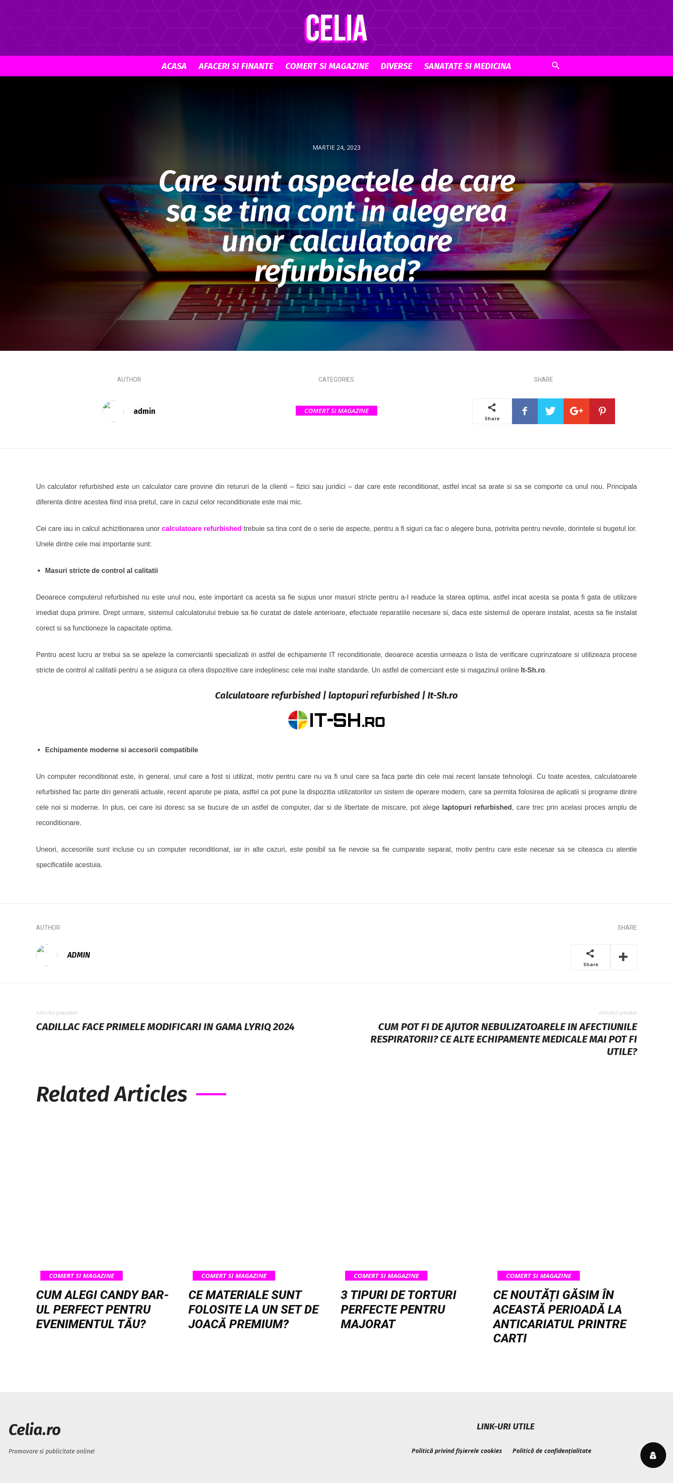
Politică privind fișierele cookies (457, 1451)
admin (144, 411)
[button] (555, 67)
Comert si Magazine (327, 66)
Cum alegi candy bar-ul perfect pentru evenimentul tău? (102, 1309)
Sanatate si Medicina (467, 66)
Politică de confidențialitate (551, 1451)
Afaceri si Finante (236, 66)
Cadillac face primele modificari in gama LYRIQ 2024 (165, 1027)
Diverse (396, 66)
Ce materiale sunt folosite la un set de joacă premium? (253, 1309)
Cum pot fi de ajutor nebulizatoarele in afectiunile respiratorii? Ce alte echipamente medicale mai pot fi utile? (503, 1039)
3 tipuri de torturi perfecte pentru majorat (398, 1309)
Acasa (174, 66)
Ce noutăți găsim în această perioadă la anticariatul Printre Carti (559, 1316)
